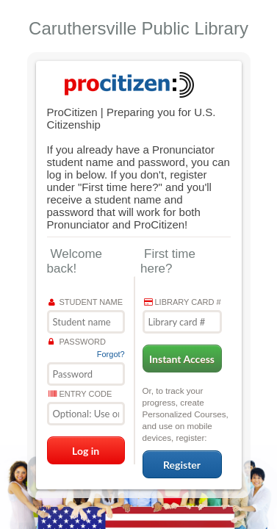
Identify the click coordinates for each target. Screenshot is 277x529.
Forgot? (111, 354)
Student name (85, 302)
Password (77, 341)
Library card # (182, 302)
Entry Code (80, 393)
